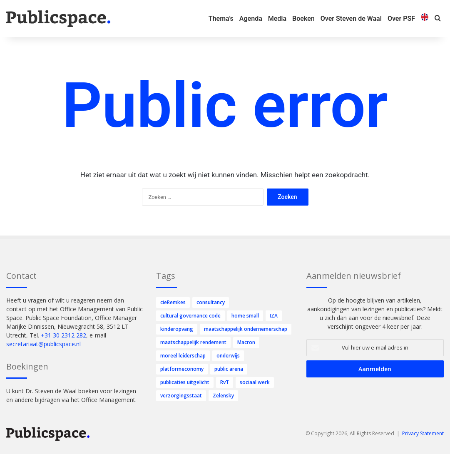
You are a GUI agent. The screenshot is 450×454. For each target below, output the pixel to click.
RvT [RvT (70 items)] (224, 382)
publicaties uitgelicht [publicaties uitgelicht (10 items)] (184, 382)
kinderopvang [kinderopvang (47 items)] (176, 328)
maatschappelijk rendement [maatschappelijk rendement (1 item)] (193, 342)
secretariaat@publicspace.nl (43, 344)
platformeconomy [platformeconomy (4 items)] (182, 368)
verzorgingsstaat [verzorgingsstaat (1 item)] (181, 395)
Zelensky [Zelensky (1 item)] (223, 395)
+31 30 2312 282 (63, 335)
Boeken (303, 18)
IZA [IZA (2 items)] (274, 315)
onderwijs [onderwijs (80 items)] (228, 355)
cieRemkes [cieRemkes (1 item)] (173, 302)
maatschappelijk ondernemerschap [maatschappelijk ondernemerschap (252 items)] (245, 328)
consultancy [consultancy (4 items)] (210, 302)
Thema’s (221, 18)
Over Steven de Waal (351, 18)
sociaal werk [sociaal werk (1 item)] (255, 382)
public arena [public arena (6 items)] (228, 368)
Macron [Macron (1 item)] (246, 342)
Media (277, 18)
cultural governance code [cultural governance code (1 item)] (190, 315)
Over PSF (401, 18)
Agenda (250, 18)
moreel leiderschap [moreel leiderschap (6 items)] (183, 355)
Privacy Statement (423, 433)
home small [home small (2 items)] (245, 315)
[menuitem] (424, 18)
